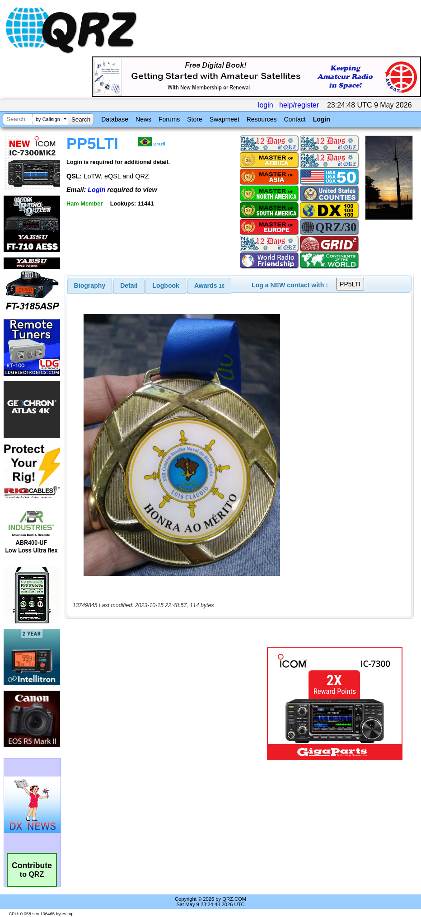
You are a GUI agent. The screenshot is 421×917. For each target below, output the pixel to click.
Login (321, 119)
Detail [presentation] (128, 285)
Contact (294, 119)
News (143, 119)
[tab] (89, 285)
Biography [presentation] (90, 285)
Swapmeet (224, 119)
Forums (169, 119)
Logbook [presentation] (166, 285)
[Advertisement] (167, 704)
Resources (262, 119)
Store (194, 119)
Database (114, 119)
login (265, 105)
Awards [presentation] (209, 285)
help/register (299, 105)
